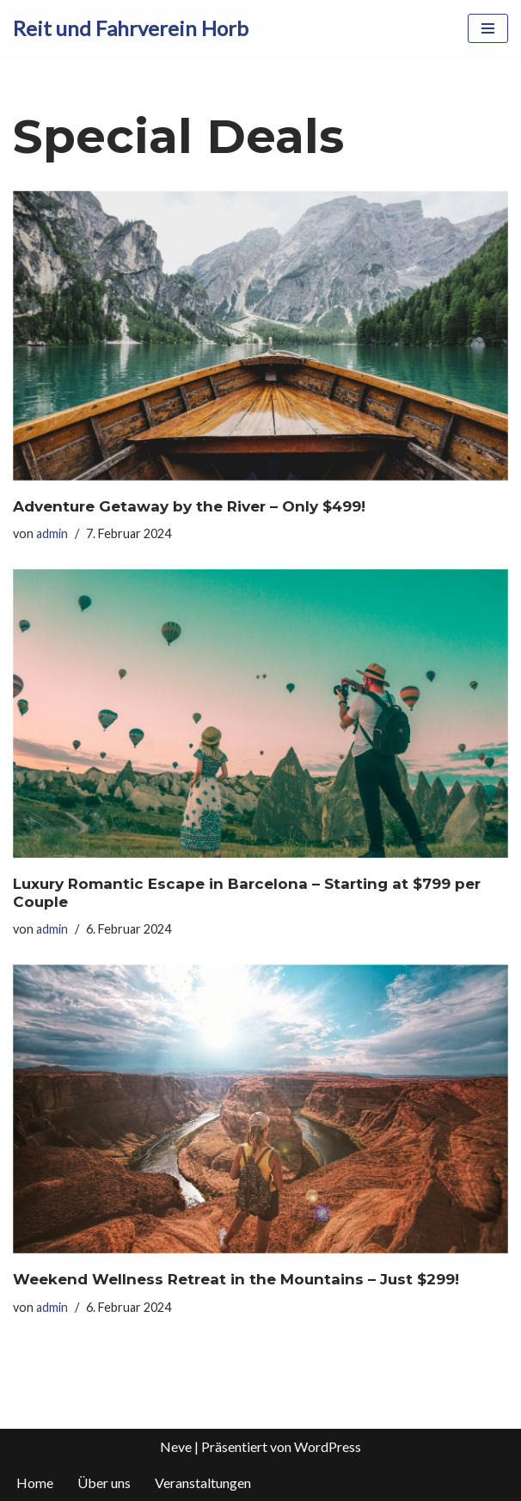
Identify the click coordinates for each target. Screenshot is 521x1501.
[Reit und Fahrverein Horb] (130, 28)
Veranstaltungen (203, 1482)
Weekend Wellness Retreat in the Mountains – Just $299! (236, 1279)
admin (52, 533)
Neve (176, 1446)
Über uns (104, 1482)
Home (34, 1482)
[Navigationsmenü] (488, 28)
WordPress (327, 1446)
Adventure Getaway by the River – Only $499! (189, 506)
